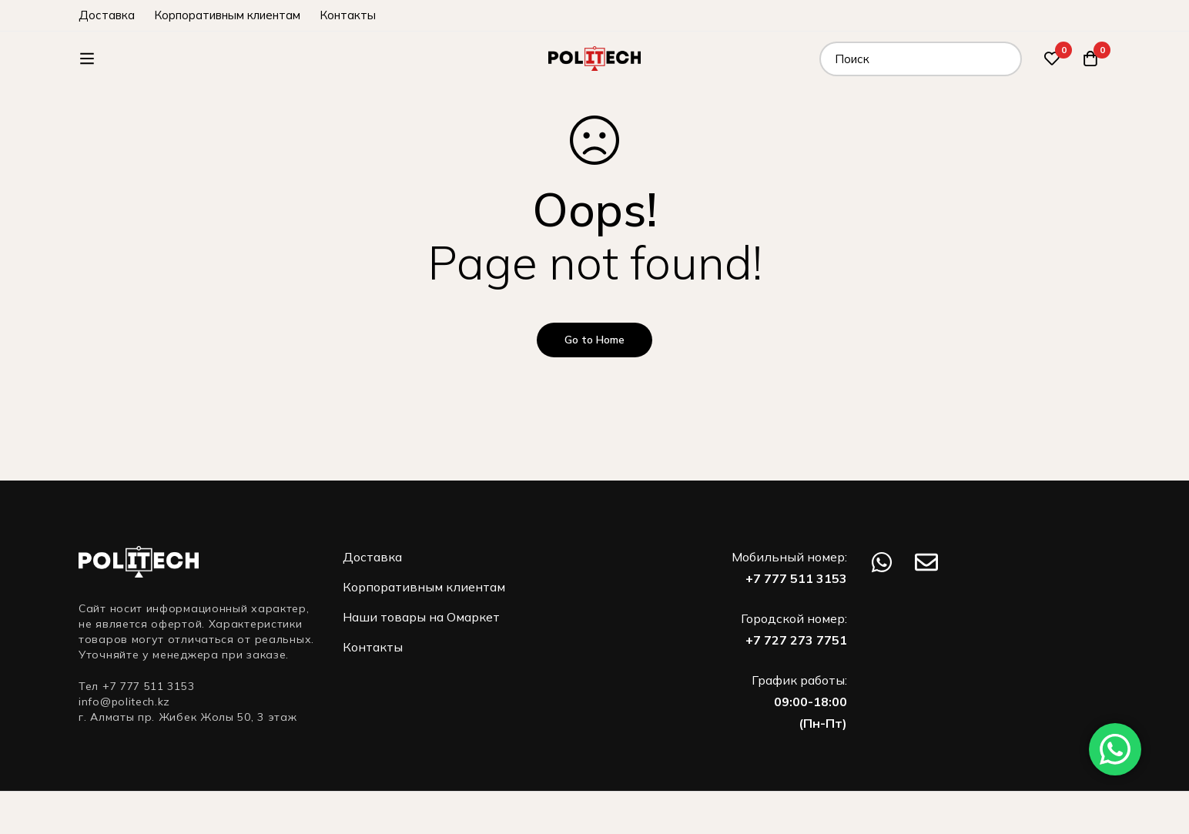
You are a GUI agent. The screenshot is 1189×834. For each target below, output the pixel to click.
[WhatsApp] (881, 562)
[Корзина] (1090, 58)
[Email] (926, 562)
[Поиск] (1004, 59)
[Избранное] (1052, 58)
